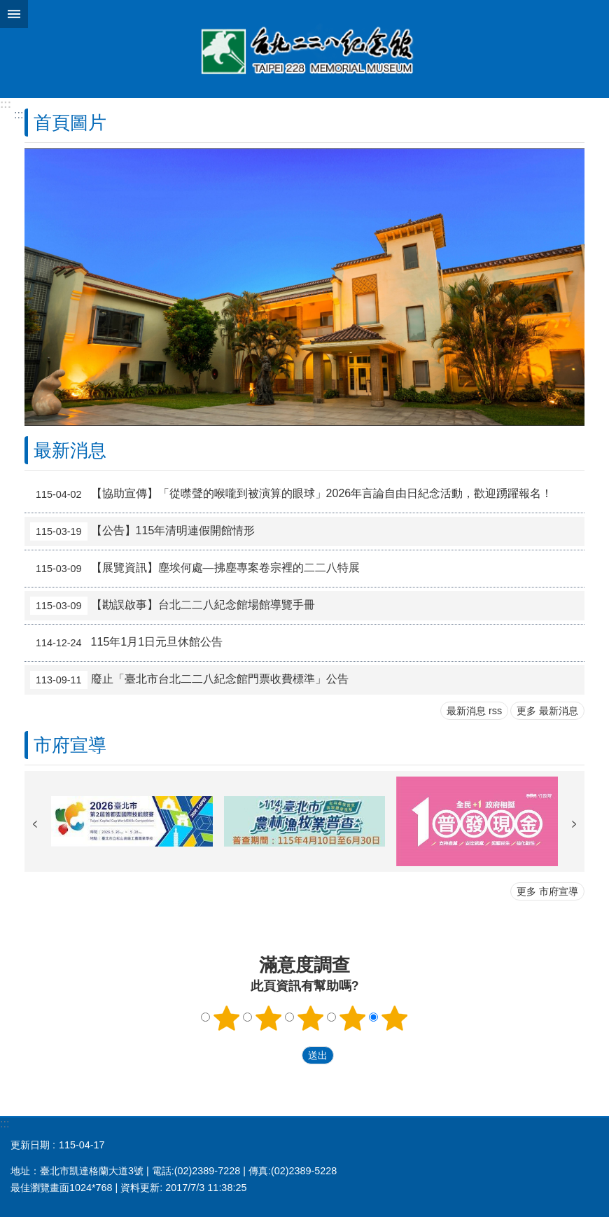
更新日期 (30, 1144)
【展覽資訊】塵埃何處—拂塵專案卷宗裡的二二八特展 (195, 568)
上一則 (35, 824)
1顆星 (227, 1018)
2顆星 (268, 1018)
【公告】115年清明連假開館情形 (142, 531)
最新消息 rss (474, 710)
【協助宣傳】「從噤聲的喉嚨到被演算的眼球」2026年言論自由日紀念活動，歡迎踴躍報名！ (291, 494)
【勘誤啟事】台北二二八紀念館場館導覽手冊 (172, 606)
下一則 (574, 824)
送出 (288, 1055)
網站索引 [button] (14, 14)
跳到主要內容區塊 (7, 7)
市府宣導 (70, 745)
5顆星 (395, 1018)
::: (5, 104)
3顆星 (311, 1018)
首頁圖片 (70, 122)
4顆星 (353, 1018)
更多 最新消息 (547, 710)
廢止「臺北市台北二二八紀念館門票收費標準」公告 (189, 680)
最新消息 (70, 450)
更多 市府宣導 (547, 891)
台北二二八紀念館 (304, 49)
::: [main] (18, 114)
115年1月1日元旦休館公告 (126, 643)
